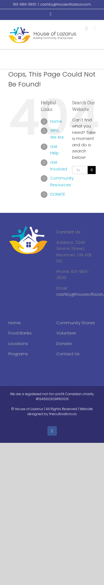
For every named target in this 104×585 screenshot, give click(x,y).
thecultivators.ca (63, 414)
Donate (64, 343)
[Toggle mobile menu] (94, 29)
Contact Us (68, 354)
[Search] (92, 170)
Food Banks (20, 333)
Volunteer (66, 333)
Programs (18, 354)
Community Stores (75, 323)
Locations (18, 343)
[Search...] (80, 170)
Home (56, 121)
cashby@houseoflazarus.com (65, 4)
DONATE (57, 194)
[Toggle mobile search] (86, 29)
